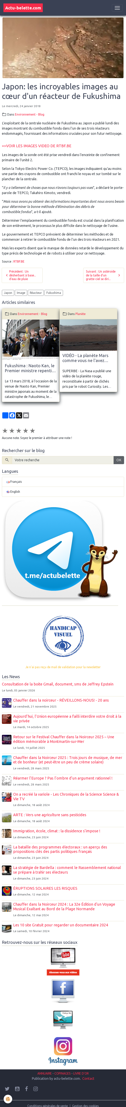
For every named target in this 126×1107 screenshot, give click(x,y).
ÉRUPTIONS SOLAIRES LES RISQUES (45, 888)
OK (118, 460)
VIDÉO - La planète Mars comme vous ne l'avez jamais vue (85, 358)
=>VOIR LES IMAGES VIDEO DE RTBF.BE (36, 146)
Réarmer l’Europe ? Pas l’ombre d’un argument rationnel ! (62, 778)
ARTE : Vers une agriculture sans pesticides (49, 815)
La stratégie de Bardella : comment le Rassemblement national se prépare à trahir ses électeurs (67, 870)
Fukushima (53, 292)
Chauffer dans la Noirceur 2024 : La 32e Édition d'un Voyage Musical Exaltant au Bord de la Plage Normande (64, 906)
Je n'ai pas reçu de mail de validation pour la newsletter (63, 667)
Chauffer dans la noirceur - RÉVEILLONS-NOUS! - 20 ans (61, 700)
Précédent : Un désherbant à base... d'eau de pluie (20, 275)
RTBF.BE (18, 261)
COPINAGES (62, 1073)
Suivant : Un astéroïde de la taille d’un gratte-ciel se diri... (103, 275)
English (13, 491)
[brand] (23, 7)
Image (21, 292)
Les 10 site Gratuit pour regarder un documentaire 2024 (60, 925)
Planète (80, 314)
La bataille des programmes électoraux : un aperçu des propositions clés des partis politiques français (60, 849)
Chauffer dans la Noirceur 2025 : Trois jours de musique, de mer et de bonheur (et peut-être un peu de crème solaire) (67, 760)
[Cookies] (8, 1099)
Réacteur (36, 292)
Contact (88, 1078)
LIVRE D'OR (81, 1073)
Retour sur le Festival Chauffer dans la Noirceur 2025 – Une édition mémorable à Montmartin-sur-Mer (63, 739)
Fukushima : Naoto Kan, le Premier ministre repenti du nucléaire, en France (29, 368)
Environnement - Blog (29, 114)
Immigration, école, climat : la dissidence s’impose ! (56, 831)
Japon (8, 292)
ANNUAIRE (44, 1073)
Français (14, 481)
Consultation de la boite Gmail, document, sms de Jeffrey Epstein (57, 684)
